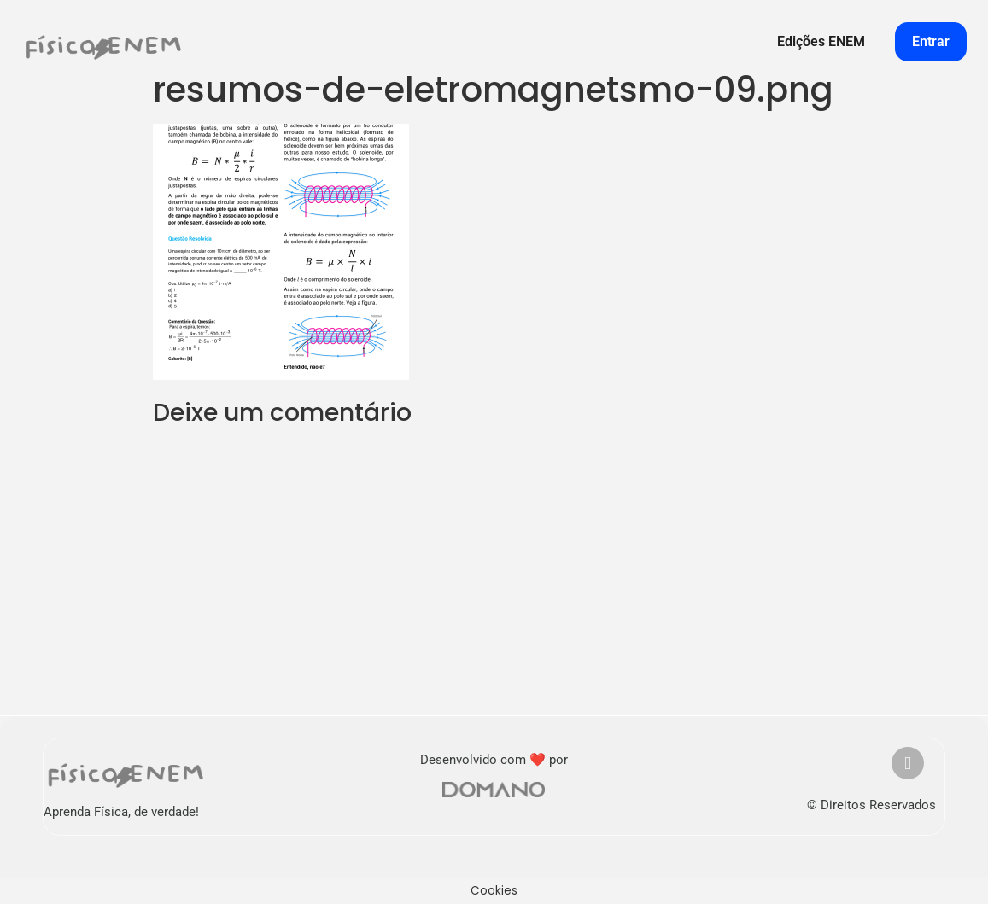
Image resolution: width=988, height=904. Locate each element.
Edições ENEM (821, 41)
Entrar (931, 41)
